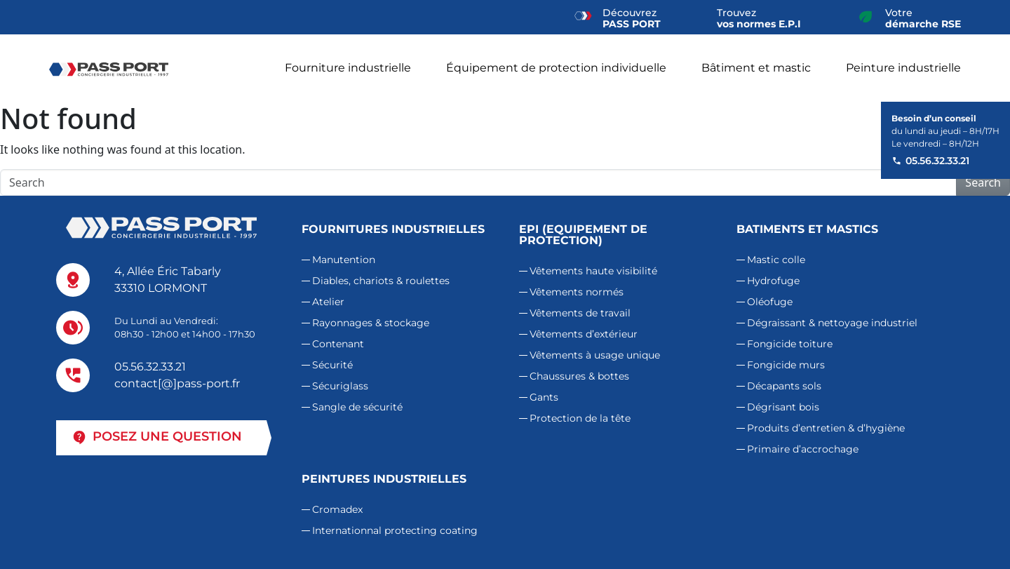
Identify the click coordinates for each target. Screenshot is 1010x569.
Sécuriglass (340, 386)
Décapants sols (784, 386)
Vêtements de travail (580, 313)
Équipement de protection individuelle (556, 67)
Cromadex (337, 509)
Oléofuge (770, 301)
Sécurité (332, 365)
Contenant (338, 343)
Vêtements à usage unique (595, 355)
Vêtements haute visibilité (593, 271)
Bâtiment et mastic (756, 67)
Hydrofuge (773, 280)
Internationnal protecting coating (395, 530)
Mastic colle (776, 259)
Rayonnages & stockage (370, 322)
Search (983, 182)
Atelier (328, 301)
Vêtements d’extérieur (584, 334)
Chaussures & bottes (579, 376)
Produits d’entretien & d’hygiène (826, 428)
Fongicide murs (786, 365)
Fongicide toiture (790, 343)
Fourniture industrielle (348, 67)
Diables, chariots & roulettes (381, 280)
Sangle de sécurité (357, 407)
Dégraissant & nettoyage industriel (832, 322)
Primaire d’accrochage (802, 449)
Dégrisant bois (783, 407)
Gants (544, 397)
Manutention (343, 259)
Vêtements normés (577, 292)
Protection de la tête (580, 418)
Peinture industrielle (903, 67)
